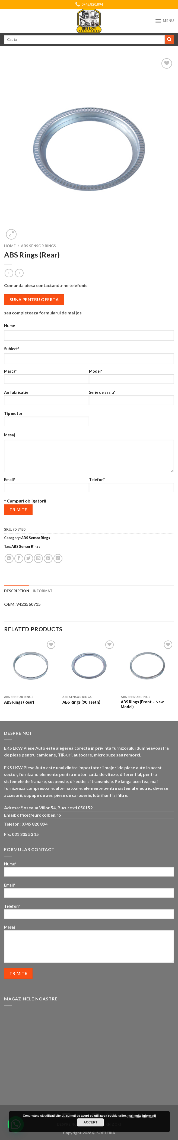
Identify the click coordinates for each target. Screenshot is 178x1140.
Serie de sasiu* (131, 399)
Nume (9, 325)
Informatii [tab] (44, 591)
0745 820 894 (34, 823)
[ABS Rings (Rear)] (30, 665)
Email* (46, 486)
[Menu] (164, 21)
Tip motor (46, 420)
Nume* (89, 871)
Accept (91, 1122)
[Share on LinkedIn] (57, 558)
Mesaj (9, 435)
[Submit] (169, 39)
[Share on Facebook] (18, 558)
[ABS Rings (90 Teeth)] (89, 665)
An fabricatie (46, 399)
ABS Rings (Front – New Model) (142, 704)
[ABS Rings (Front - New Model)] (147, 665)
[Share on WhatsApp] (9, 558)
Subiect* (11, 348)
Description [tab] (16, 591)
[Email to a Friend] (38, 558)
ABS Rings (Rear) (19, 702)
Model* (131, 378)
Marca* (46, 378)
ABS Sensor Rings (38, 246)
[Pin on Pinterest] (48, 558)
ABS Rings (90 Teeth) (81, 702)
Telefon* (131, 486)
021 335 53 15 (25, 834)
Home (10, 246)
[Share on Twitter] (28, 558)
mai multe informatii (142, 1115)
